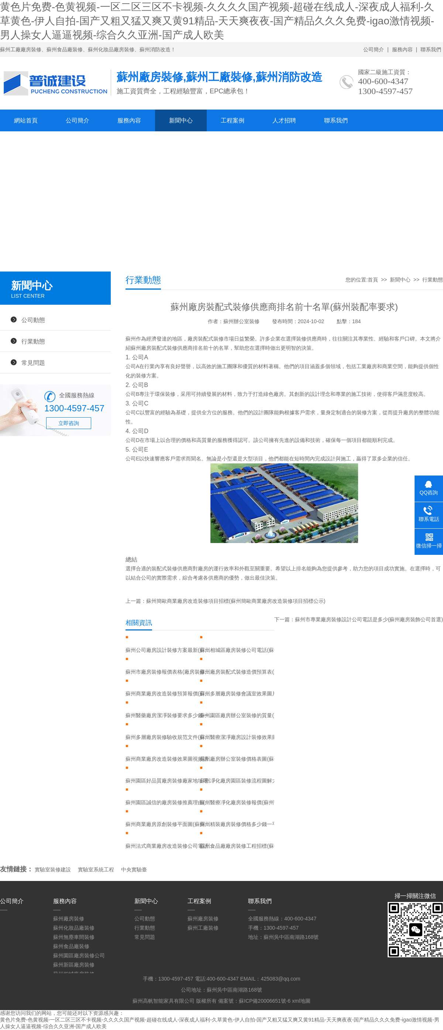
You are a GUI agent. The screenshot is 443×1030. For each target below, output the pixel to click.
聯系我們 (430, 49)
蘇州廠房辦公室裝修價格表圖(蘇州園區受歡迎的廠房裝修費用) (244, 759)
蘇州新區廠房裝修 (74, 965)
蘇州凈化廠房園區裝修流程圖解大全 (241, 781)
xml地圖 (301, 1001)
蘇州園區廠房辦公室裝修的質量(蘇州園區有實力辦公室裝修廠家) (244, 715)
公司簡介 (373, 49)
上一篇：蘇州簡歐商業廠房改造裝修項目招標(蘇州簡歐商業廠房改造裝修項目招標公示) (225, 601)
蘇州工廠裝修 (203, 928)
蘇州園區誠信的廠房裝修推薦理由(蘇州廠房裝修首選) (170, 802)
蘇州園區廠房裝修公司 (79, 955)
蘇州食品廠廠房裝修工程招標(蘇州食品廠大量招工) (244, 846)
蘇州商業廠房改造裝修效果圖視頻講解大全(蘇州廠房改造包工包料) (170, 759)
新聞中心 (181, 120)
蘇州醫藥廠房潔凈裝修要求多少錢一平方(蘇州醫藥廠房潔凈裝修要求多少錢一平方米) (170, 715)
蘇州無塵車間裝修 (74, 937)
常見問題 (33, 362)
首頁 (373, 280)
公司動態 (33, 320)
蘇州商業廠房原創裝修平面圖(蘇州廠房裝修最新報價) (170, 824)
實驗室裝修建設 (53, 869)
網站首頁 (26, 120)
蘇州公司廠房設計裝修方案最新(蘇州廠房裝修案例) (170, 650)
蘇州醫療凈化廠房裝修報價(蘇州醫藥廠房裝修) (244, 802)
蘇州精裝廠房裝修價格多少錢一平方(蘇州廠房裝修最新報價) (244, 824)
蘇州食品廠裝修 (71, 946)
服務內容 (402, 49)
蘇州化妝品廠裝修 (74, 928)
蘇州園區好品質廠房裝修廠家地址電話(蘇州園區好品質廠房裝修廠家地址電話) (170, 781)
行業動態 (33, 341)
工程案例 (232, 120)
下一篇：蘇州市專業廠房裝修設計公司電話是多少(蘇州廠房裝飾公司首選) (358, 619)
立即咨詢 (68, 423)
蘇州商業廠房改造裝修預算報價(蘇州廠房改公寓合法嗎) (170, 694)
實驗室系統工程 (96, 869)
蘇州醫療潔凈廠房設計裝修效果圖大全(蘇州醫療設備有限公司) (244, 737)
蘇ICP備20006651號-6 (265, 1001)
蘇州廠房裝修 (68, 919)
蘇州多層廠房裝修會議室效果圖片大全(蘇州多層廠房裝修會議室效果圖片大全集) (244, 694)
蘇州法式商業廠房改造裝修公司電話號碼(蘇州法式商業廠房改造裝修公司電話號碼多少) (170, 846)
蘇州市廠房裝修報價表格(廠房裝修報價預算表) (170, 672)
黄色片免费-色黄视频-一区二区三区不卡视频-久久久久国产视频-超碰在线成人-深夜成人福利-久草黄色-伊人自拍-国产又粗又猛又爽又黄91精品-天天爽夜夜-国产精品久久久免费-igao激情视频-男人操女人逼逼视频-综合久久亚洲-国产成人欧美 (217, 21)
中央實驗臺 (134, 869)
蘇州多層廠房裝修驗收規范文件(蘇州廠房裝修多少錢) (170, 737)
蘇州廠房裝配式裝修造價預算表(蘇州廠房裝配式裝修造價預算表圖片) (244, 672)
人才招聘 (284, 120)
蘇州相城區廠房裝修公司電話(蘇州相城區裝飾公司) (244, 650)
